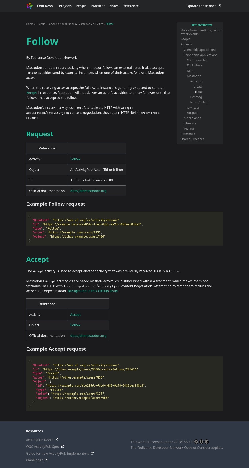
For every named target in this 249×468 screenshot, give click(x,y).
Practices (98, 6)
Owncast (193, 107)
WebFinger (34, 460)
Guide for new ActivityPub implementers (57, 453)
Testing (189, 128)
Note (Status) (199, 102)
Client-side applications (200, 50)
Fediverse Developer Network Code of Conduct (173, 447)
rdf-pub (192, 113)
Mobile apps (192, 118)
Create (198, 86)
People (81, 6)
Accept (75, 314)
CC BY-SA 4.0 (191, 441)
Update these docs (201, 6)
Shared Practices (192, 139)
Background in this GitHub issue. (93, 291)
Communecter (197, 60)
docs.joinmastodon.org (88, 191)
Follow (198, 92)
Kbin (190, 71)
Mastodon (194, 76)
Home (29, 24)
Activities (196, 81)
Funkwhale (194, 65)
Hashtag (196, 97)
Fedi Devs (45, 6)
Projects (65, 6)
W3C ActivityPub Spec (42, 446)
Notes (114, 6)
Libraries (190, 123)
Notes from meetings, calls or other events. (202, 32)
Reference (131, 6)
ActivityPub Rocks (39, 440)
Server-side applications (200, 55)
